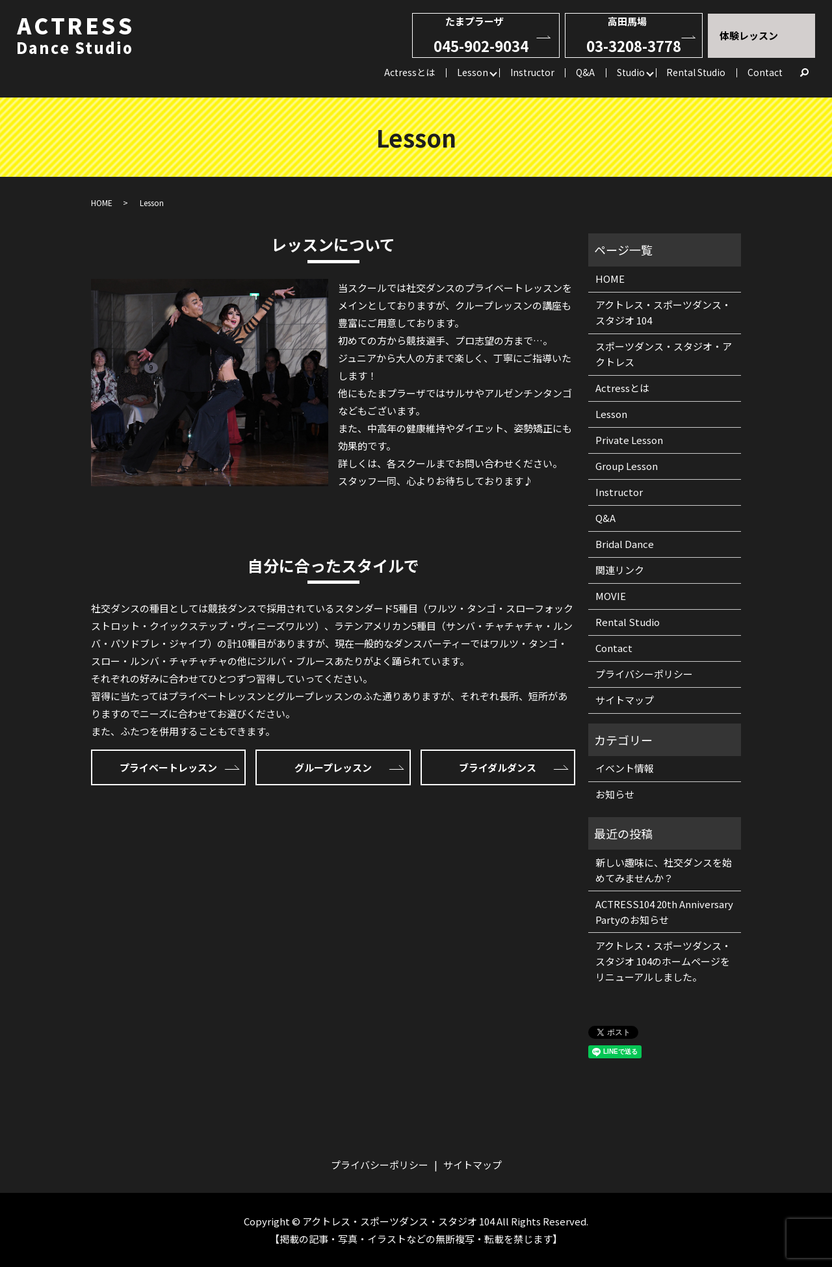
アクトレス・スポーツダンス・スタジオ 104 (663, 312)
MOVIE (610, 596)
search (805, 72)
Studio (631, 71)
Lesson (472, 71)
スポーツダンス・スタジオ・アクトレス (663, 354)
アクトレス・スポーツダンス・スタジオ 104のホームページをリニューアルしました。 (663, 961)
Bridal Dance (624, 544)
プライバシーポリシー (644, 674)
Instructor (532, 71)
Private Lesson (629, 440)
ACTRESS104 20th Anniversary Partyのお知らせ (664, 911)
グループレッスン (333, 767)
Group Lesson (626, 466)
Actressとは (409, 71)
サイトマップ (624, 700)
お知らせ (614, 794)
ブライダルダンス (497, 767)
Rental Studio (695, 71)
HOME (101, 202)
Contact (765, 71)
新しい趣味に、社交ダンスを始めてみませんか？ (663, 870)
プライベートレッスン (168, 767)
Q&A (585, 71)
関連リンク (619, 570)
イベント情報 (624, 768)
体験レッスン (749, 35)
